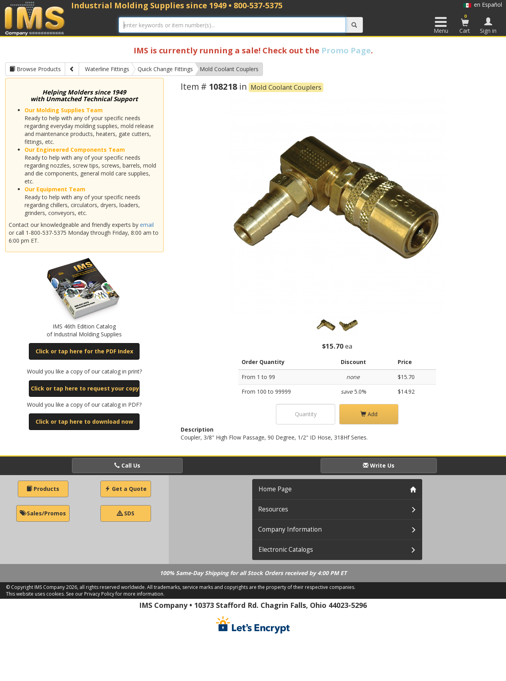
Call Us (127, 465)
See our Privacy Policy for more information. (115, 593)
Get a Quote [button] (126, 488)
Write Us (379, 465)
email (147, 224)
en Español (482, 4)
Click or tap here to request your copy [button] (85, 388)
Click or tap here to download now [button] (84, 421)
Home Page (275, 489)
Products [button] (42, 488)
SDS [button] (125, 513)
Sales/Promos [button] (43, 513)
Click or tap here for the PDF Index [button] (84, 351)
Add (369, 414)
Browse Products (35, 69)
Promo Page (346, 50)
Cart (464, 23)
